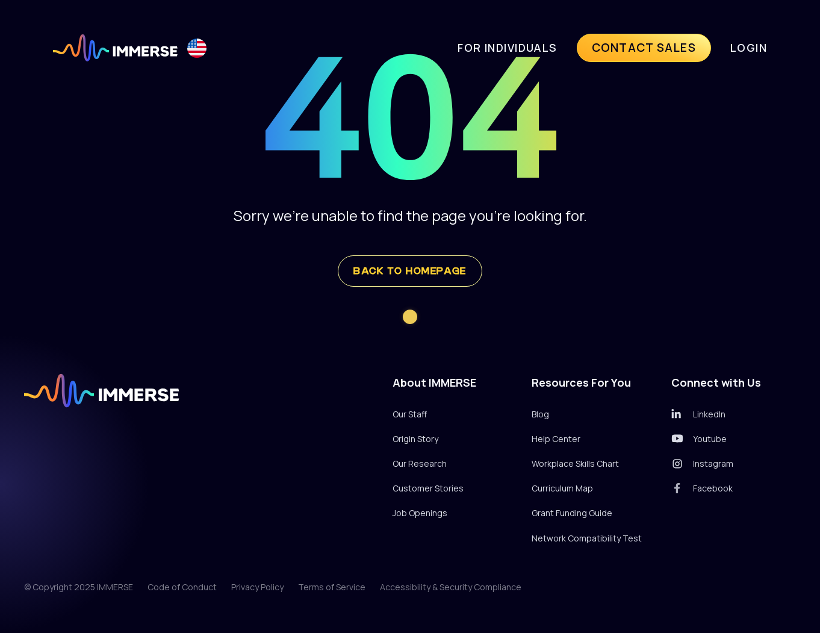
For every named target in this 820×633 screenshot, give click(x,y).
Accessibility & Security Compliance (450, 587)
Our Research (420, 463)
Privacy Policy (257, 587)
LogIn (748, 47)
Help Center (556, 438)
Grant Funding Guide (572, 513)
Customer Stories (428, 488)
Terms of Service (331, 587)
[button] (197, 48)
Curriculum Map (562, 488)
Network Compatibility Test (587, 538)
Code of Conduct (182, 587)
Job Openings (420, 513)
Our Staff (410, 414)
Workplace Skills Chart (575, 463)
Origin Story (415, 438)
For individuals (508, 47)
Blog (540, 414)
